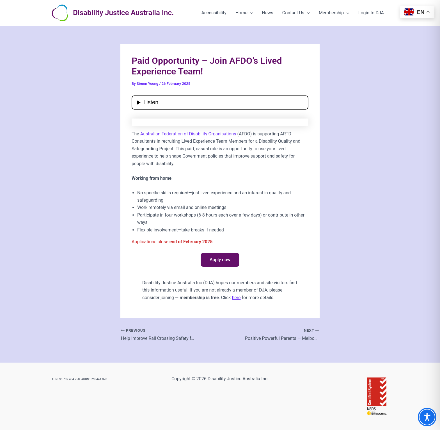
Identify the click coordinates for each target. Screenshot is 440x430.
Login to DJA (371, 12)
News (267, 12)
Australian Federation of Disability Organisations (188, 133)
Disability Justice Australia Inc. (123, 12)
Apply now (220, 259)
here (236, 297)
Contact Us (296, 13)
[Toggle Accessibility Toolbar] (427, 417)
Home (244, 13)
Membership (334, 13)
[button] (250, 13)
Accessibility (213, 12)
